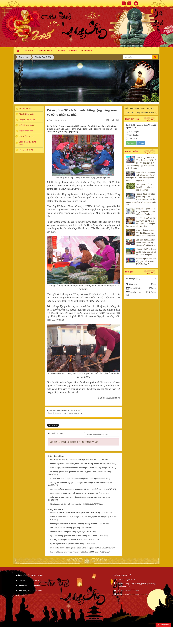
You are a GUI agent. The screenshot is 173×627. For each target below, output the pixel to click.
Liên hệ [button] (72, 50)
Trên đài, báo (132, 135)
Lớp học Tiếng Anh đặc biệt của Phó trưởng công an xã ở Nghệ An (145, 242)
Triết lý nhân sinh (26, 131)
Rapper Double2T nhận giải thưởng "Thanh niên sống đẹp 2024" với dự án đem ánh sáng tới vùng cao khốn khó (141, 199)
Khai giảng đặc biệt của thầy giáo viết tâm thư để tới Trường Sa (146, 261)
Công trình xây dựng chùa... (27, 143)
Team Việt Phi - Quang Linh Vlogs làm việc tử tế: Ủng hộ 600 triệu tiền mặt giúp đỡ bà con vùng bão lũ (140, 176)
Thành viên (22, 582)
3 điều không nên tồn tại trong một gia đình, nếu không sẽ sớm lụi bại (146, 211)
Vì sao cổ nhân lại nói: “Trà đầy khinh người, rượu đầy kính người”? (145, 233)
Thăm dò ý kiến (24, 587)
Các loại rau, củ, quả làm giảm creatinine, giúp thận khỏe (144, 187)
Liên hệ (37, 582)
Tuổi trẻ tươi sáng (26, 125)
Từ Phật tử (131, 138)
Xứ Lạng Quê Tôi (26, 150)
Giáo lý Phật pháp (26, 114)
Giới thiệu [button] (86, 51)
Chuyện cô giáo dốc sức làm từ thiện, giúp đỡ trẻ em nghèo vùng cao (146, 252)
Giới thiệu (21, 577)
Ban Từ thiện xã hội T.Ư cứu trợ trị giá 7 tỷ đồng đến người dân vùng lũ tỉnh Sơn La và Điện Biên (141, 222)
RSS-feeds (22, 592)
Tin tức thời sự (25, 109)
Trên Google (132, 132)
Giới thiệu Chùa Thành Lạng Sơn (139, 108)
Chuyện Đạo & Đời (27, 120)
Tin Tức (37, 577)
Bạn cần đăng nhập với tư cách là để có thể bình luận (74, 438)
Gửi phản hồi (163, 625)
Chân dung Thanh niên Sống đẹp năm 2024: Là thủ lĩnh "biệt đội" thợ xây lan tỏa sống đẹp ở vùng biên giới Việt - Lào (141, 162)
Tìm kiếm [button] (60, 50)
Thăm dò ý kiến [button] (45, 50)
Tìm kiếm (38, 587)
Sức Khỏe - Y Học (26, 136)
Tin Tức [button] (28, 51)
